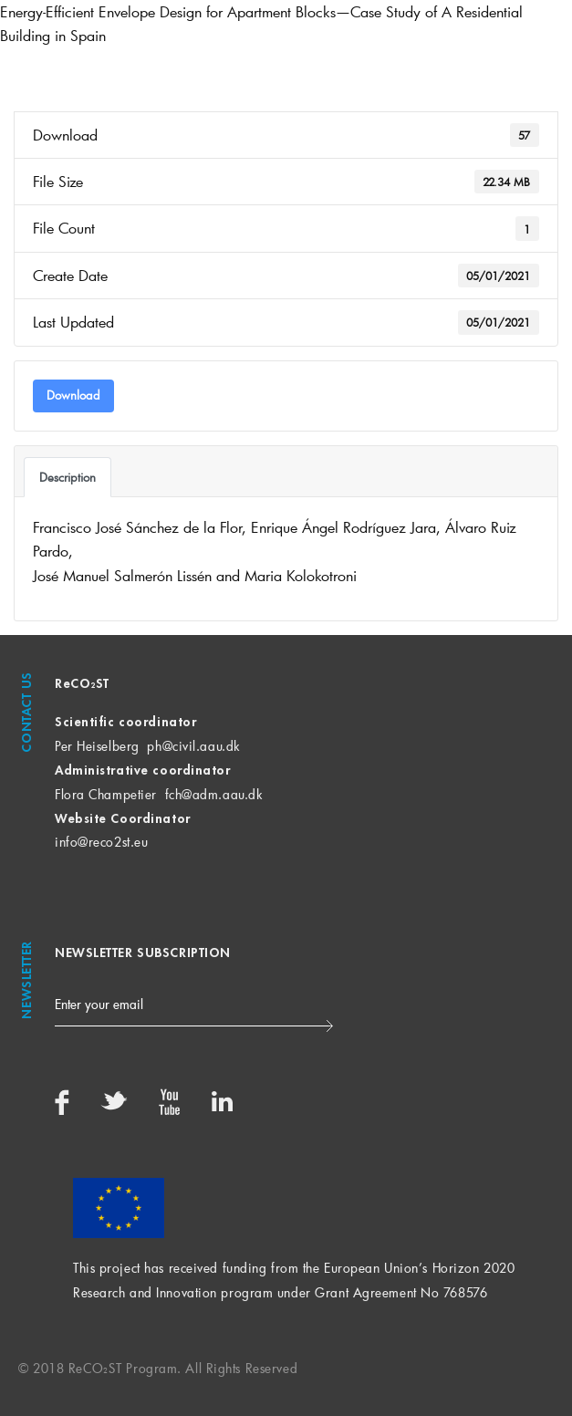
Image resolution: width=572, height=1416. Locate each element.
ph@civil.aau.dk (193, 746)
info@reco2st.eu (101, 841)
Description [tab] (67, 477)
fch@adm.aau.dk (214, 794)
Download (73, 395)
